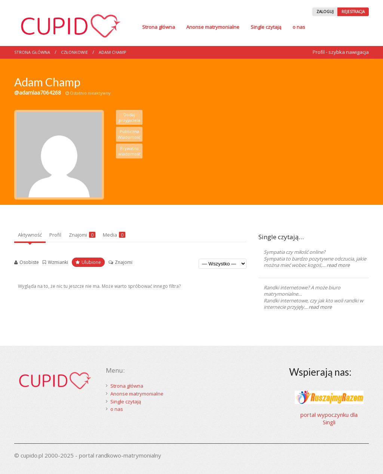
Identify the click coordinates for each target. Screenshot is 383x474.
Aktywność (30, 234)
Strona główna (158, 27)
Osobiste (29, 262)
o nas (298, 27)
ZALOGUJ (325, 11)
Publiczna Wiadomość (129, 134)
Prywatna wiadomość (129, 151)
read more (338, 265)
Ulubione (91, 262)
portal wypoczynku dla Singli (329, 418)
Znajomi (82, 234)
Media (114, 234)
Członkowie (74, 52)
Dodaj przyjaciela (129, 117)
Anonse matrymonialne (212, 27)
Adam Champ (112, 52)
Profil (55, 234)
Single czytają (266, 27)
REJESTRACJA (353, 11)
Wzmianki (58, 262)
